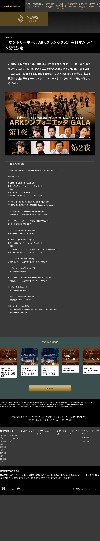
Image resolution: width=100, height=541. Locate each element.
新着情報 (85, 437)
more (50, 388)
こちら (21, 312)
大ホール (13, 435)
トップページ (87, 441)
